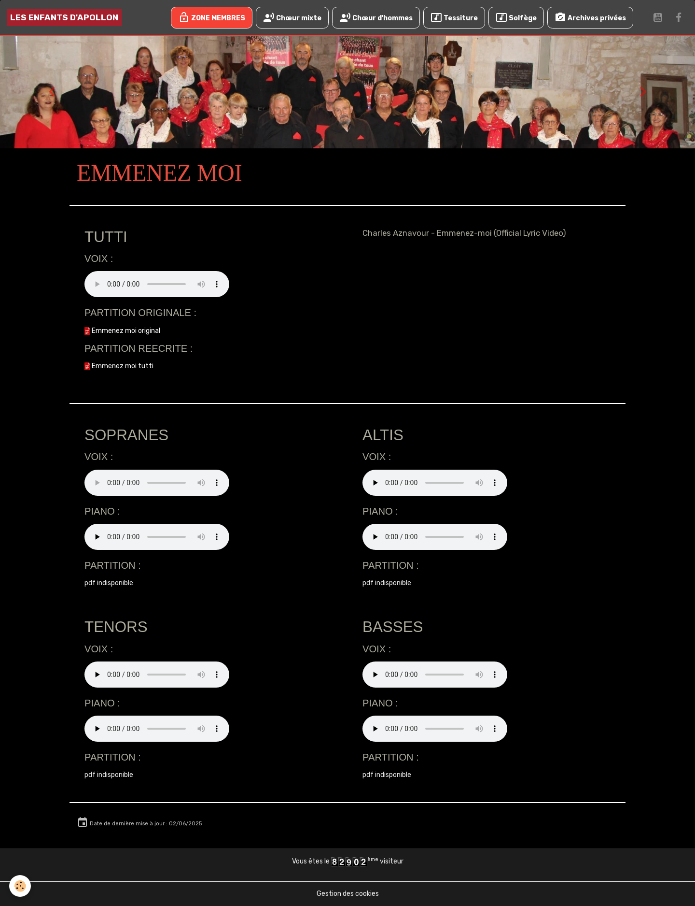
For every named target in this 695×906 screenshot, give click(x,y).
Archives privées (590, 18)
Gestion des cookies (348, 894)
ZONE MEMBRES (211, 18)
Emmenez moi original (122, 331)
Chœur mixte (292, 18)
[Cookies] (20, 886)
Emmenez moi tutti (118, 366)
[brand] (64, 17)
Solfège (516, 18)
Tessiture (454, 18)
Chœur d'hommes (376, 18)
